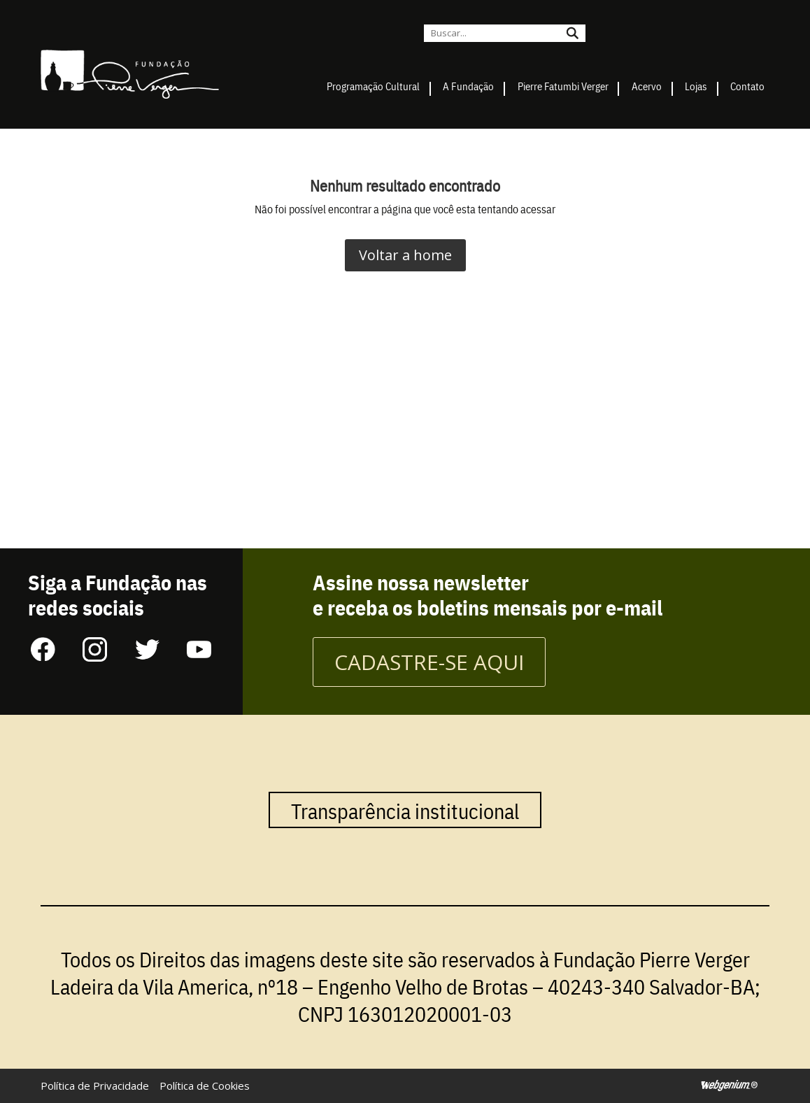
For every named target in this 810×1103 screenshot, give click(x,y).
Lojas (696, 85)
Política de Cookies (204, 1086)
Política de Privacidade (95, 1086)
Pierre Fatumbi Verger (563, 85)
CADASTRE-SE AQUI (429, 662)
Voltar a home (405, 254)
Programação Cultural (373, 85)
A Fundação (468, 85)
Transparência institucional (405, 810)
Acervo (647, 85)
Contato (747, 85)
